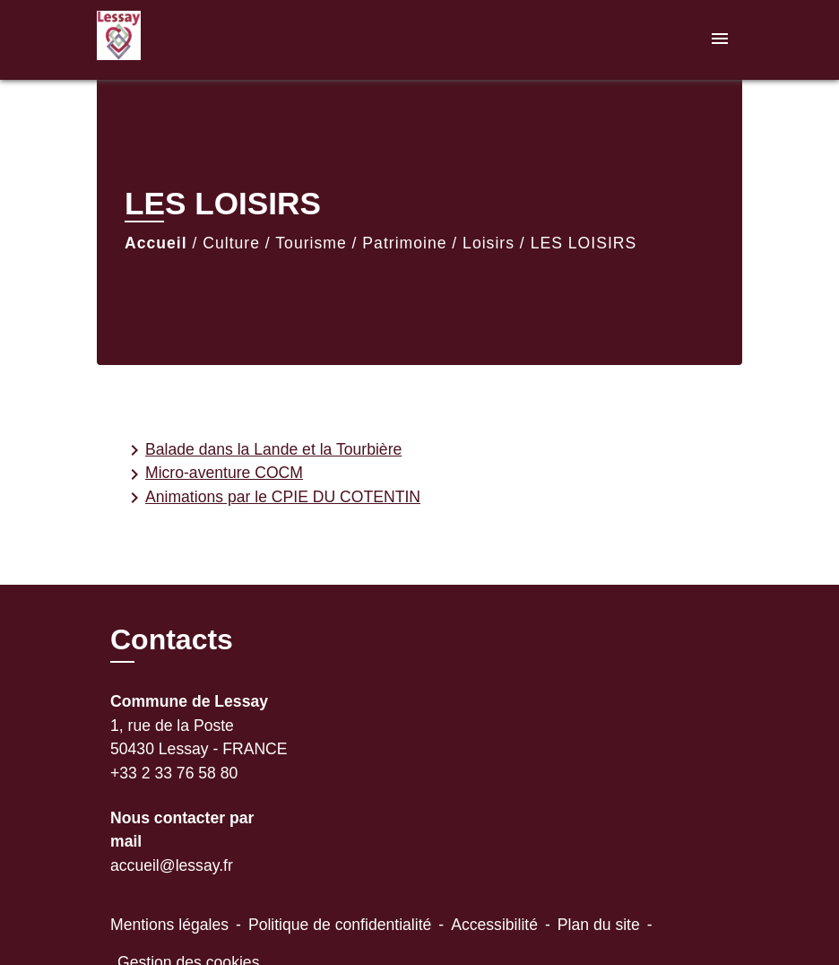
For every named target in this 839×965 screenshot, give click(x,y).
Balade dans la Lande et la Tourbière (263, 450)
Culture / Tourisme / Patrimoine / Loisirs (359, 243)
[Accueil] (209, 40)
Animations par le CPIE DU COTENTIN (272, 498)
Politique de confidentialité (339, 925)
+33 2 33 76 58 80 (174, 773)
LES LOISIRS (584, 243)
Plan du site (599, 925)
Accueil (156, 243)
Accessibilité (494, 925)
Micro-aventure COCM (213, 474)
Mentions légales (169, 925)
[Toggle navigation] (719, 40)
